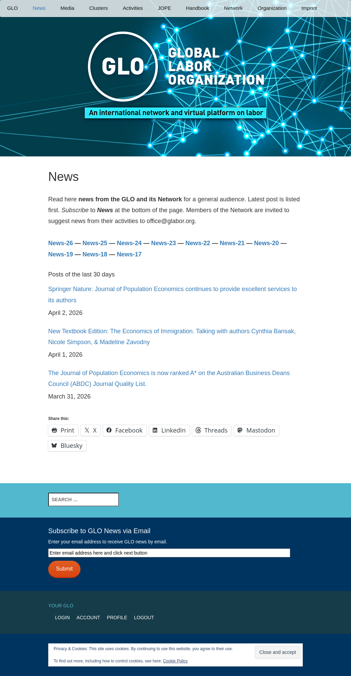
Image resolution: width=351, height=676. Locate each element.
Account (88, 617)
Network (233, 8)
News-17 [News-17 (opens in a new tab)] (129, 254)
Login (62, 617)
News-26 (61, 243)
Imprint (309, 8)
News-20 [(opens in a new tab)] (266, 243)
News (39, 8)
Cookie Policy (175, 661)
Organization (272, 8)
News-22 (197, 243)
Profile (117, 617)
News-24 (129, 243)
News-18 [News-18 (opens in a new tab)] (94, 254)
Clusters (98, 8)
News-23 (163, 243)
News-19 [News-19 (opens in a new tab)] (60, 254)
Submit (64, 569)
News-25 (94, 243)
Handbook (197, 8)
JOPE (164, 8)
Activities (133, 8)
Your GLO (60, 605)
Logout (144, 617)
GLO (12, 8)
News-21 (232, 243)
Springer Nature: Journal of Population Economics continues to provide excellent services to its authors (172, 294)
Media (67, 8)
